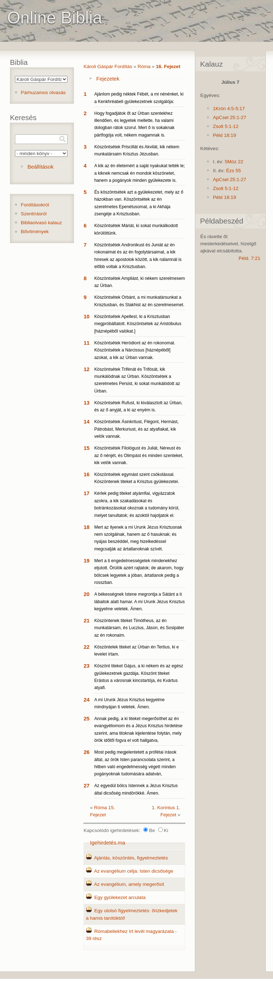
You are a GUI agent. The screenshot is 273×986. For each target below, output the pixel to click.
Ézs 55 (233, 170)
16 (87, 474)
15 (87, 448)
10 (87, 316)
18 (87, 527)
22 (87, 647)
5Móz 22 (234, 161)
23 (87, 666)
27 (87, 785)
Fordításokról (35, 204)
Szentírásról (34, 213)
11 (87, 343)
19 (87, 561)
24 (87, 700)
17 (87, 493)
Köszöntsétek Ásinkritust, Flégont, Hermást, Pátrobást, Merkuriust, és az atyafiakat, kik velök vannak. (136, 429)
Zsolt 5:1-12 (226, 126)
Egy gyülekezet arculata (119, 897)
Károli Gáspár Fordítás (108, 66)
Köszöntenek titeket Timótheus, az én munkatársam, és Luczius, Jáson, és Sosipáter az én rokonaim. (139, 628)
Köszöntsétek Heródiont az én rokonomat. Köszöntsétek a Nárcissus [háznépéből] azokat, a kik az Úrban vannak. (134, 350)
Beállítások (40, 167)
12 (87, 369)
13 (87, 403)
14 (87, 421)
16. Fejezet (168, 66)
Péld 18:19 (224, 135)
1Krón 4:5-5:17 (229, 108)
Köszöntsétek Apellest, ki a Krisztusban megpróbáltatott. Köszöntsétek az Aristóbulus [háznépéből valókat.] (137, 324)
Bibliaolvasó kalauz (41, 222)
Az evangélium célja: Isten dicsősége (133, 871)
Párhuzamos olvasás (43, 92)
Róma (144, 66)
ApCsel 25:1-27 (229, 117)
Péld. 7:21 (249, 258)
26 (87, 752)
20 (87, 594)
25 (87, 718)
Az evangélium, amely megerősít (129, 884)
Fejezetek (107, 79)
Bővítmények (35, 231)
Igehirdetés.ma (107, 842)
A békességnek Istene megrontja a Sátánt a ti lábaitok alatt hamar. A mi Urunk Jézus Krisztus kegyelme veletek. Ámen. (139, 601)
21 (87, 620)
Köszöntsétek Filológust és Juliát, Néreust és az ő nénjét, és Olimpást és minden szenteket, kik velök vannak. (138, 455)
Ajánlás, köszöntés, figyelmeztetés (131, 858)
